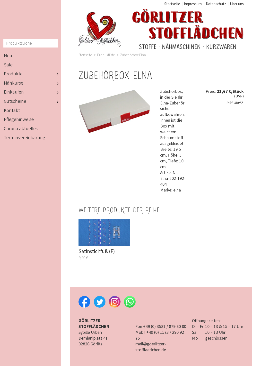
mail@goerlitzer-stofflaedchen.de (150, 347)
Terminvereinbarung (24, 137)
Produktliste (106, 55)
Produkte (32, 74)
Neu (8, 55)
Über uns (237, 4)
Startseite (172, 4)
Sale (8, 65)
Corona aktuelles (21, 128)
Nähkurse (32, 83)
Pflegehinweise (19, 119)
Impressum (193, 4)
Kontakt (12, 110)
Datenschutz (216, 4)
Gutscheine (32, 101)
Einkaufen (32, 92)
